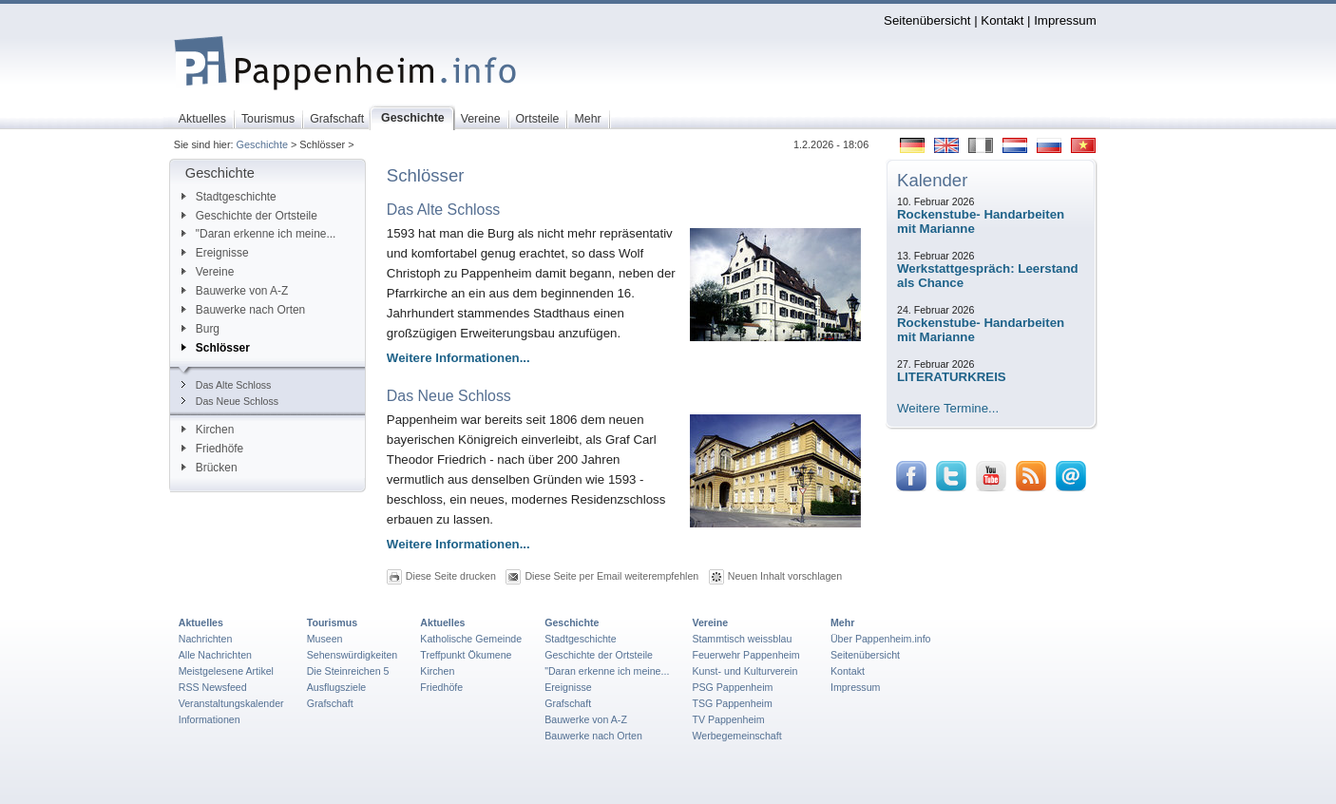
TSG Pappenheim (732, 703)
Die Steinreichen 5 (348, 671)
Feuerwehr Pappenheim (745, 654)
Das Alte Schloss (226, 385)
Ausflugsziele (337, 687)
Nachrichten (206, 638)
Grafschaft (330, 703)
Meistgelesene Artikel (226, 671)
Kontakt (1002, 20)
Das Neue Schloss (229, 401)
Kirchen (207, 429)
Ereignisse (215, 252)
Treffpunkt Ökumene (465, 654)
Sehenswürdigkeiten (352, 654)
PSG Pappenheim (732, 687)
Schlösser (215, 347)
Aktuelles (201, 622)
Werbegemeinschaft (736, 735)
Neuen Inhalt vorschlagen (785, 576)
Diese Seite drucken (451, 576)
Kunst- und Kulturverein (744, 671)
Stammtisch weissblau (742, 638)
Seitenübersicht (927, 20)
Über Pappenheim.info (880, 638)
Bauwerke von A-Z (235, 290)
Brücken (209, 467)
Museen (325, 638)
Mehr (842, 622)
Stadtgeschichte (229, 196)
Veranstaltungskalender (231, 703)
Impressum (1065, 20)
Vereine (208, 271)
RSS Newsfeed (213, 687)
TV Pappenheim (728, 719)
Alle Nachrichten (215, 654)
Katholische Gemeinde (471, 638)
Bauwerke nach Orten (243, 309)
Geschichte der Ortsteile (249, 215)
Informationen (209, 719)
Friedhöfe (212, 448)
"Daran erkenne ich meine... (258, 233)
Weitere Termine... (948, 408)
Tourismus (332, 622)
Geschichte (262, 144)
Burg (200, 328)
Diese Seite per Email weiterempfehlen (611, 576)
